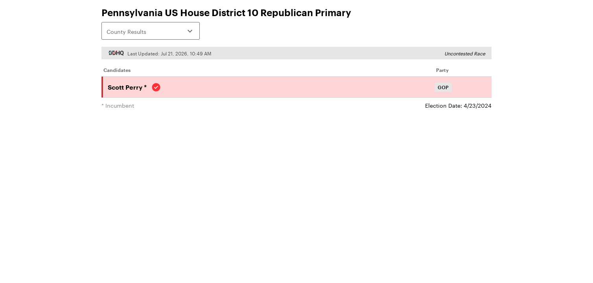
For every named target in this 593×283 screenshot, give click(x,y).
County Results (151, 31)
